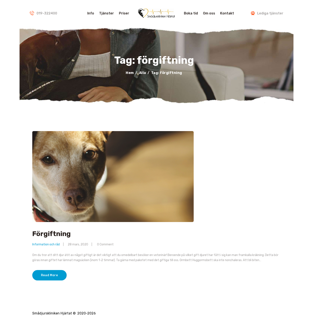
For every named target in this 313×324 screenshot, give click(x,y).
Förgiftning (51, 234)
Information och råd (46, 244)
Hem (130, 73)
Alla (142, 73)
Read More (49, 275)
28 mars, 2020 (78, 244)
